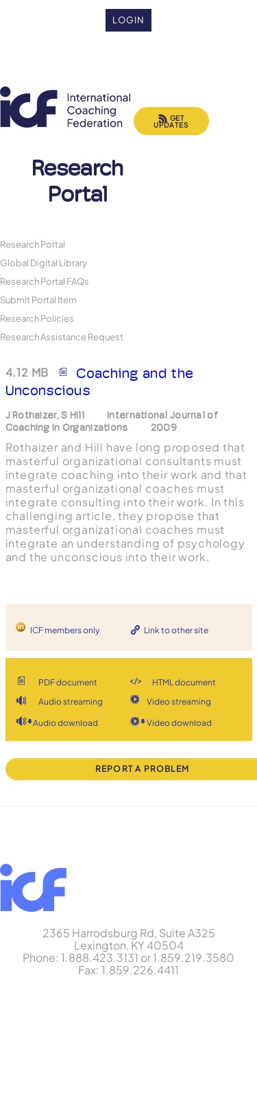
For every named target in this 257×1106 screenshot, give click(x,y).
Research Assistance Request (61, 336)
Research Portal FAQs (44, 281)
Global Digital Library (43, 262)
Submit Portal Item (38, 299)
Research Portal (32, 244)
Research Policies (37, 318)
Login (128, 19)
